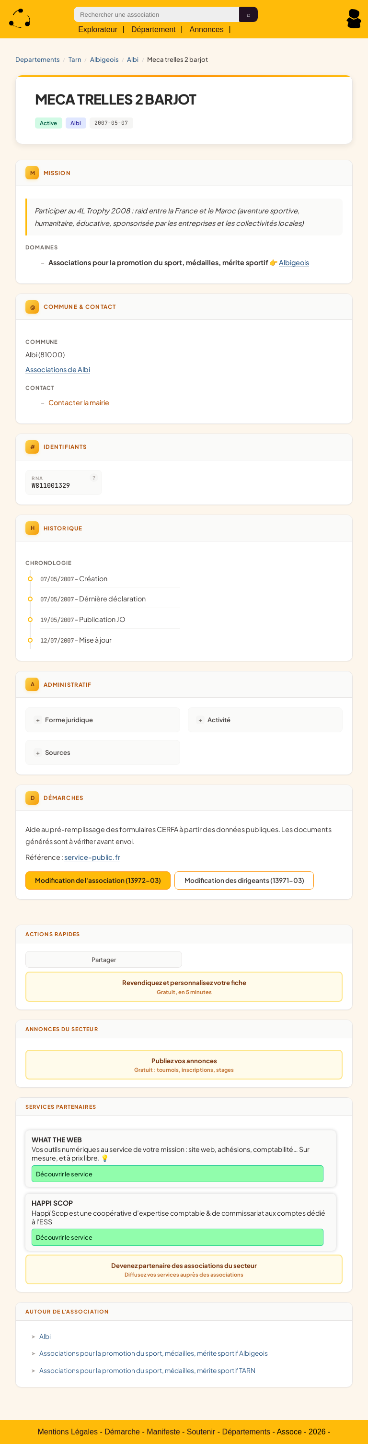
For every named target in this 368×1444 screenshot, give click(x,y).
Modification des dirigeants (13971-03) (244, 880)
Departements (37, 59)
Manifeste (163, 1432)
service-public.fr (92, 857)
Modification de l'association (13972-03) (98, 880)
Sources (57, 752)
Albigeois (104, 59)
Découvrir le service (64, 1174)
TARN (75, 59)
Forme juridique (69, 720)
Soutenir (201, 1432)
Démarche (122, 1432)
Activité (218, 720)
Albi (132, 59)
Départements (246, 1432)
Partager (104, 959)
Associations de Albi (57, 369)
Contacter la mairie (78, 402)
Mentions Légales (68, 1432)
